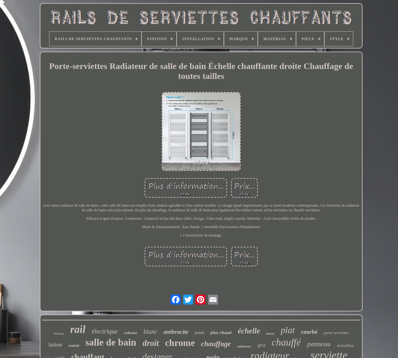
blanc (150, 331)
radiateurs (244, 346)
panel (199, 332)
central (73, 345)
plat (288, 330)
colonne (130, 332)
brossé (270, 333)
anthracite (176, 331)
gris (262, 345)
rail (78, 329)
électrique (105, 331)
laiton (55, 344)
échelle (249, 331)
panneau (319, 344)
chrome (180, 342)
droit (150, 343)
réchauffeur (345, 345)
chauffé (286, 342)
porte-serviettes (336, 332)
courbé (309, 332)
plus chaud (221, 332)
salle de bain (110, 342)
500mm (58, 333)
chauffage (216, 344)
